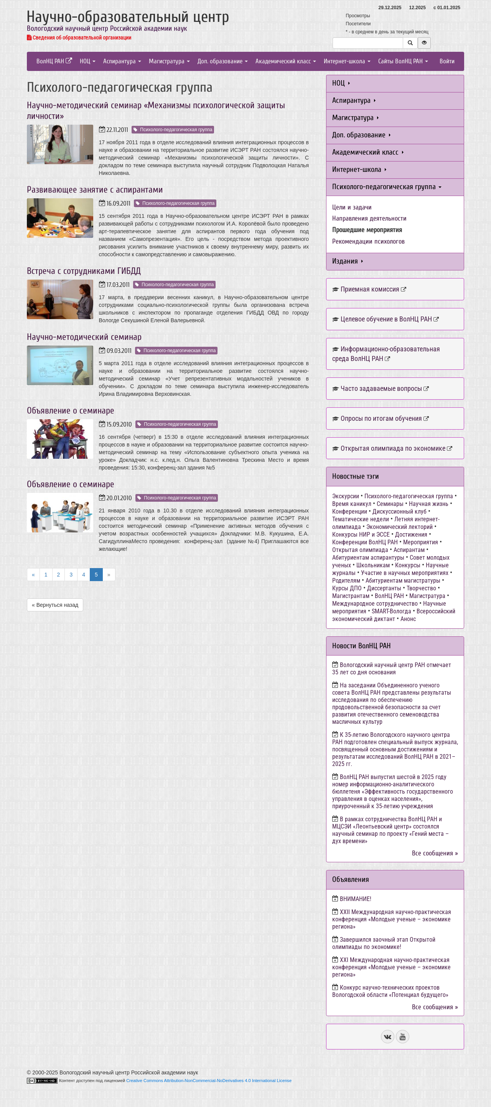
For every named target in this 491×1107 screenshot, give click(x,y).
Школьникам (373, 565)
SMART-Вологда (391, 611)
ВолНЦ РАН (54, 61)
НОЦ (88, 61)
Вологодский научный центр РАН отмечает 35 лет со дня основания (391, 668)
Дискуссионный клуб (399, 511)
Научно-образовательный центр (127, 16)
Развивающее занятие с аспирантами (95, 189)
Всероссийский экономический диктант (393, 615)
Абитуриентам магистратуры (403, 580)
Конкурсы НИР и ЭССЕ (361, 534)
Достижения (411, 534)
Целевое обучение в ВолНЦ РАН (386, 319)
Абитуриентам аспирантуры (368, 557)
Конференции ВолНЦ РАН (365, 542)
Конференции (349, 511)
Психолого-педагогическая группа (172, 129)
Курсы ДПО (347, 588)
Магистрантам (350, 596)
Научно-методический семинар (84, 337)
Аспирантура (122, 61)
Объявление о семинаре (70, 410)
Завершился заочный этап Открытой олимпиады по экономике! (383, 943)
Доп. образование (223, 61)
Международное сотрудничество (375, 603)
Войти (447, 61)
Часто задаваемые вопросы (381, 388)
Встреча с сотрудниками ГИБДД (84, 271)
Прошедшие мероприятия (367, 230)
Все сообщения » (435, 853)
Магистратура (169, 61)
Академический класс (285, 61)
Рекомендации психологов (368, 241)
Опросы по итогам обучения (381, 418)
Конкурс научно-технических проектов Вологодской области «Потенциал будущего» (390, 991)
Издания (347, 261)
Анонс (408, 619)
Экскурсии (345, 496)
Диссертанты (384, 588)
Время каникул (351, 503)
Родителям (346, 580)
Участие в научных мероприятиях (404, 573)
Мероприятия (420, 542)
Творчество (421, 588)
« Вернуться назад (55, 605)
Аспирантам (409, 550)
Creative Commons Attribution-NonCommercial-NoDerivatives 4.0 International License (209, 1080)
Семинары (390, 503)
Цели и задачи (352, 207)
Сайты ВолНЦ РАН (403, 61)
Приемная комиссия (370, 289)
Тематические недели (360, 519)
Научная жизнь (428, 503)
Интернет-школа (347, 61)
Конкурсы (407, 565)
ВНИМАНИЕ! (355, 899)
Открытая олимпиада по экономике (393, 448)
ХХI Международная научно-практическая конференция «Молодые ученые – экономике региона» (391, 967)
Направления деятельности (369, 218)
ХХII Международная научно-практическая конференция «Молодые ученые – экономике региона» (391, 919)
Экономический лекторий (399, 526)
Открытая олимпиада (360, 550)
